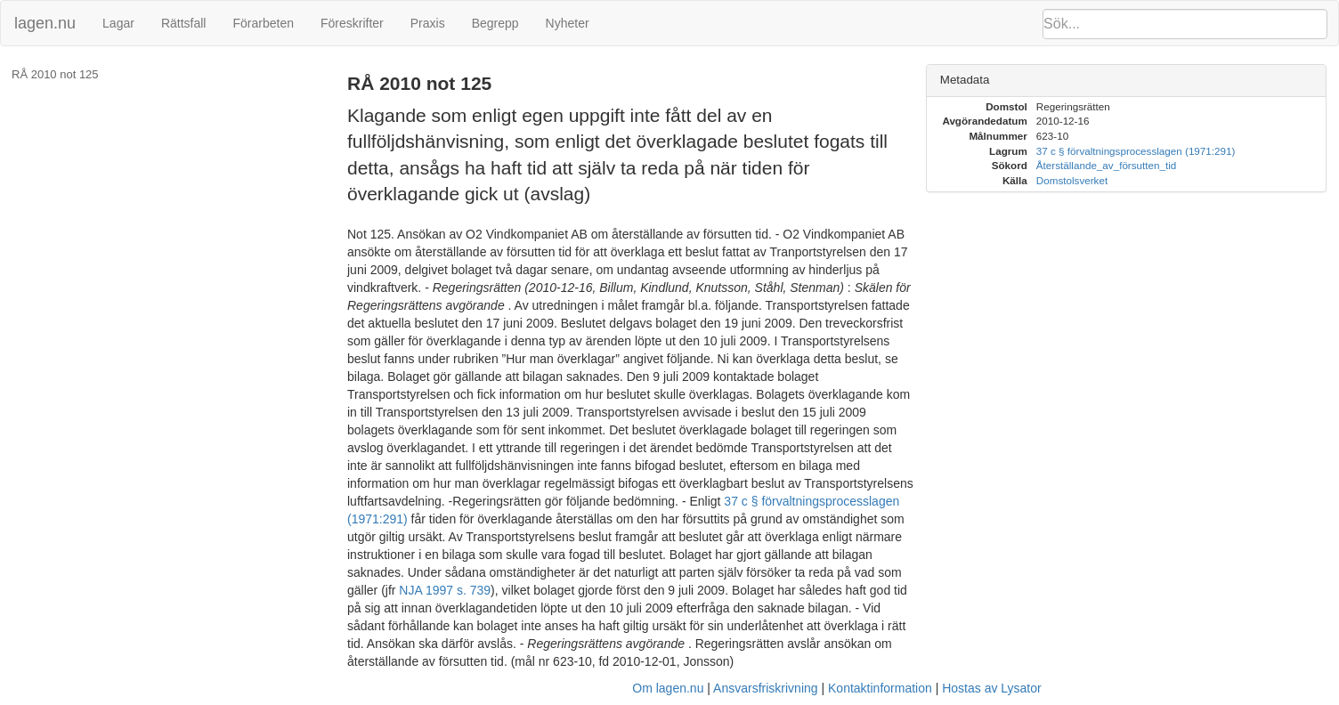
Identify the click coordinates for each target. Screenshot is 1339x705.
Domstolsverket (1072, 180)
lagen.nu (45, 23)
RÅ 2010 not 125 (55, 74)
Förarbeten (262, 23)
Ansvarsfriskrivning (765, 688)
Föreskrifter (352, 23)
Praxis (427, 23)
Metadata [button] (965, 79)
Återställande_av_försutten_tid (1106, 165)
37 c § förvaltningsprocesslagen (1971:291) (1136, 151)
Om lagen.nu (667, 688)
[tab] (1126, 80)
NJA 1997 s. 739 (445, 590)
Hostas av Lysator (992, 688)
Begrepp (495, 23)
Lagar (118, 23)
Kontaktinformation (880, 688)
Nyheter (567, 23)
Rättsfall (184, 23)
